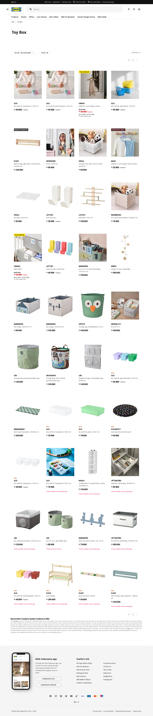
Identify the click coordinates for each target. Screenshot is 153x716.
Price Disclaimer (108, 711)
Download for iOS (48, 679)
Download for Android (48, 685)
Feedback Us (107, 676)
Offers (31, 17)
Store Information (95, 2)
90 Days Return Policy (84, 663)
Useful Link (82, 659)
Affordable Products (83, 679)
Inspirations (56, 2)
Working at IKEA (82, 673)
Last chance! (42, 17)
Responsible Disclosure (123, 711)
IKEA (13, 22)
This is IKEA (107, 670)
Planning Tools (66, 2)
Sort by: (22, 53)
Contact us (107, 666)
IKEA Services (81, 676)
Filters (44, 53)
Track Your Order (80, 2)
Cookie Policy (137, 711)
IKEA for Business (68, 17)
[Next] (137, 60)
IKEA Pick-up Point (82, 670)
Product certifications (84, 683)
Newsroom (107, 673)
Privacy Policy (97, 711)
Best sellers (54, 17)
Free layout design (108, 2)
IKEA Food (48, 2)
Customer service (109, 663)
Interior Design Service (86, 17)
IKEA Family (102, 17)
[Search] (78, 9)
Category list (107, 679)
